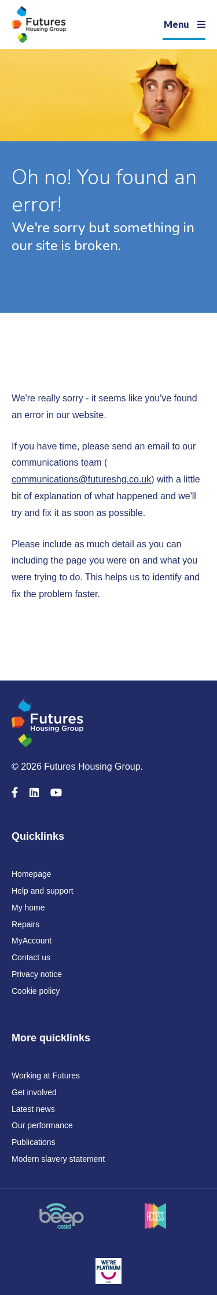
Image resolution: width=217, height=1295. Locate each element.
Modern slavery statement (58, 1159)
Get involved (34, 1092)
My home (28, 907)
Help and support (42, 890)
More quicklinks (51, 1038)
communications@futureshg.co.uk (81, 479)
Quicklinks (38, 836)
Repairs (25, 924)
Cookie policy (36, 991)
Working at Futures (46, 1075)
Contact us (31, 957)
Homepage (32, 874)
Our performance (42, 1125)
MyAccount (32, 940)
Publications (34, 1142)
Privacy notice (37, 974)
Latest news (33, 1109)
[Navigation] (184, 24)
